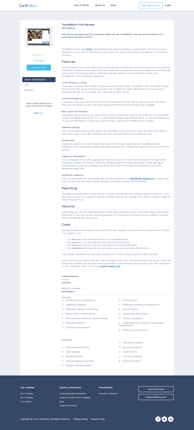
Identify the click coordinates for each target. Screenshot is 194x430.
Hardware (67, 340)
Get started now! (156, 389)
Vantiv (89, 49)
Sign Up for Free (151, 5)
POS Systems (68, 28)
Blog (113, 5)
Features (66, 298)
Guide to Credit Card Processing (75, 398)
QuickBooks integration (142, 178)
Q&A (27, 85)
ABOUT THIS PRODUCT (35, 80)
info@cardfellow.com (156, 397)
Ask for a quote (39, 67)
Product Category (71, 289)
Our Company (26, 398)
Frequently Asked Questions (73, 394)
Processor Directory (108, 394)
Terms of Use (98, 419)
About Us (100, 5)
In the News (25, 402)
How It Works (81, 5)
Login (168, 5)
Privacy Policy (81, 419)
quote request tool (110, 266)
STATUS (65, 280)
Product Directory (68, 406)
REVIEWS (29, 90)
